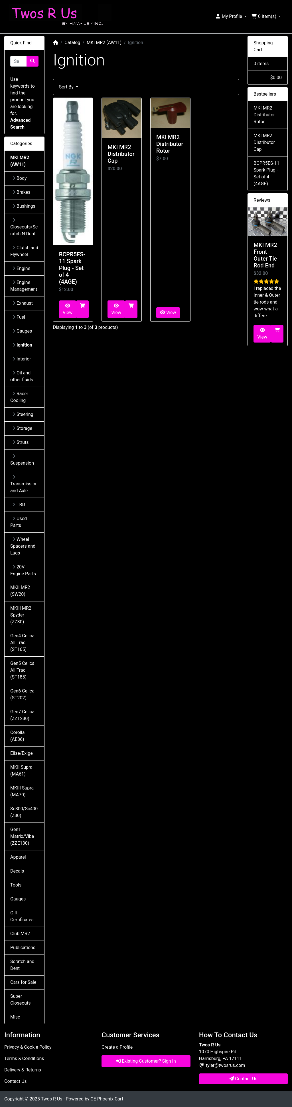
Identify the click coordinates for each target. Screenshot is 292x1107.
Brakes (21, 192)
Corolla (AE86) (17, 736)
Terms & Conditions (24, 1058)
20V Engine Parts (23, 570)
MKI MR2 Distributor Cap (121, 154)
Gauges (22, 331)
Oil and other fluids (21, 376)
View (68, 309)
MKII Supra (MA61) (21, 770)
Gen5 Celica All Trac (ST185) (22, 670)
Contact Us (15, 1081)
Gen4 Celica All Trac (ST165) (22, 642)
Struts (21, 442)
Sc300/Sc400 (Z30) (24, 812)
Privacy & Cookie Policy (28, 1047)
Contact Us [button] (243, 1078)
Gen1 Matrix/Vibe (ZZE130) (22, 836)
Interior (22, 359)
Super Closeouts (20, 999)
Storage (22, 428)
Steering (23, 414)
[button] (231, 16)
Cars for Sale (23, 982)
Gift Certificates (22, 916)
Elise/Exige (21, 753)
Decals (17, 871)
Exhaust (23, 303)
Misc (15, 1017)
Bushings (24, 206)
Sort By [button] (67, 87)
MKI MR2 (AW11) (104, 42)
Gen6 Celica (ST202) (22, 694)
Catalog (72, 42)
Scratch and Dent (22, 965)
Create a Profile (117, 1047)
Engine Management (23, 286)
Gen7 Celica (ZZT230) (22, 715)
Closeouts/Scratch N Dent (24, 227)
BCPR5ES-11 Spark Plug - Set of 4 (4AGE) (72, 268)
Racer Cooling (19, 397)
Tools (15, 885)
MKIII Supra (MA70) (22, 791)
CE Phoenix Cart (106, 1099)
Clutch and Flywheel (24, 251)
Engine (21, 268)
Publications (22, 947)
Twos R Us (51, 1099)
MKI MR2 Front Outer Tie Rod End (265, 255)
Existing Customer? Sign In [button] (146, 1061)
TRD (19, 504)
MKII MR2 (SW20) (20, 591)
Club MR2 (20, 933)
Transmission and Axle (24, 484)
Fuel (19, 317)
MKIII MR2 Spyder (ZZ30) (20, 614)
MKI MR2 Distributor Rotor (169, 144)
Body (20, 178)
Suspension (22, 460)
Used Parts (18, 522)
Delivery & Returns (22, 1070)
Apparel (18, 857)
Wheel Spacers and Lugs (22, 546)
